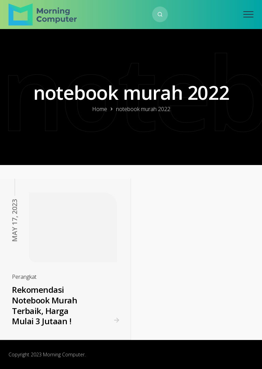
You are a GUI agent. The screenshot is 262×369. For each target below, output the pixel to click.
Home (99, 109)
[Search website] (160, 14)
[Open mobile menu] (248, 14)
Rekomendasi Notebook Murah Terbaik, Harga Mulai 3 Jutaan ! (44, 305)
